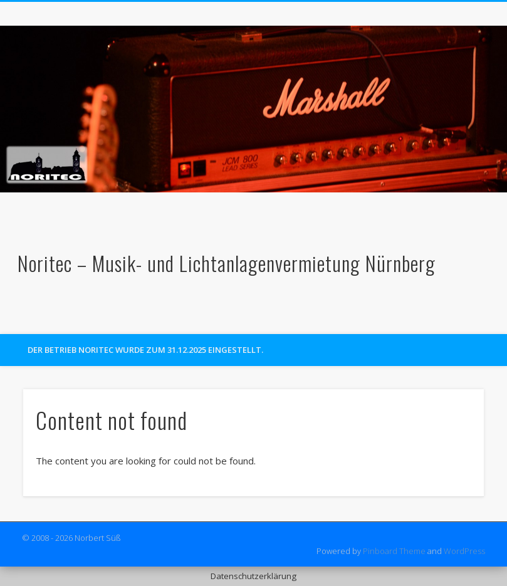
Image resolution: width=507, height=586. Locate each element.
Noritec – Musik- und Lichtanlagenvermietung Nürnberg (227, 263)
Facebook (467, 320)
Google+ (493, 320)
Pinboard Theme (394, 551)
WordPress (464, 551)
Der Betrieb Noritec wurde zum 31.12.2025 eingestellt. (145, 349)
